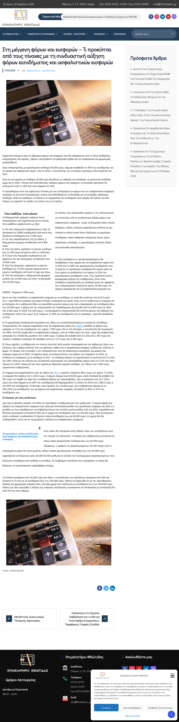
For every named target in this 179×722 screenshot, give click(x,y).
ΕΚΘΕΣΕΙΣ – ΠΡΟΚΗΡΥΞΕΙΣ (74, 34)
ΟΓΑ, (56, 372)
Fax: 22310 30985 (80, 691)
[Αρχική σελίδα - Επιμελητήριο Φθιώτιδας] (27, 663)
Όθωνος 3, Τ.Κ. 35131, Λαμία (78, 4)
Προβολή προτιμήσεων (160, 707)
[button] (172, 675)
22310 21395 (77, 686)
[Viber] (174, 16)
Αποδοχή (106, 707)
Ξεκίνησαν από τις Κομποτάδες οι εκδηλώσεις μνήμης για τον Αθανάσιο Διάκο (149, 97)
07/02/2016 (9, 70)
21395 (123, 4)
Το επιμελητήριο (10, 34)
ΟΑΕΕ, (80, 326)
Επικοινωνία (120, 34)
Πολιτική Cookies (132, 715)
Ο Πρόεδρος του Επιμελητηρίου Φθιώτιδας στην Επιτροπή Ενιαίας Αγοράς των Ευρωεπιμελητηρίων (150, 115)
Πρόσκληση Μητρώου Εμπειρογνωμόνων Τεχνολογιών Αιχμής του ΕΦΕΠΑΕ (101, 16)
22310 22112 (111, 4)
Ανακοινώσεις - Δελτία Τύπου (41, 70)
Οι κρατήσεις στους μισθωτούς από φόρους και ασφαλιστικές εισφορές (20, 436)
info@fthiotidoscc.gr (165, 4)
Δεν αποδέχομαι (132, 707)
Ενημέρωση (99, 34)
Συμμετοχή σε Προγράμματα (41, 34)
